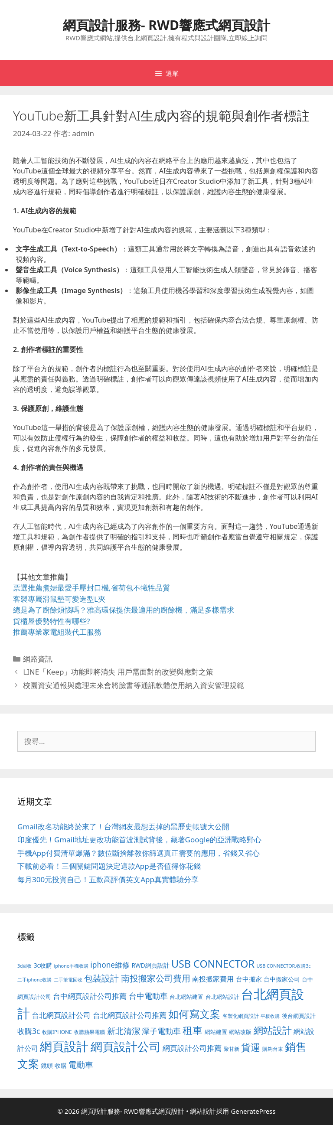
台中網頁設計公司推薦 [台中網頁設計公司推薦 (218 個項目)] (90, 996)
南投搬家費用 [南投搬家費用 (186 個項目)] (213, 979)
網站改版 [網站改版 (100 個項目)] (240, 1032)
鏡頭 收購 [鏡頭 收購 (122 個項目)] (54, 1065)
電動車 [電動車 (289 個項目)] (81, 1064)
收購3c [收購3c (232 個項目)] (28, 1031)
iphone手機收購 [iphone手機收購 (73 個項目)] (71, 965)
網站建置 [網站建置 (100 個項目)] (216, 1032)
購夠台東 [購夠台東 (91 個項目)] (272, 1049)
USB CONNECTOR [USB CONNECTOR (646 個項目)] (213, 964)
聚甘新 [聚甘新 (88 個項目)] (231, 1048)
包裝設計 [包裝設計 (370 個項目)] (101, 978)
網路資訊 (37, 659)
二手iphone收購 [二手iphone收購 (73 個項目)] (34, 979)
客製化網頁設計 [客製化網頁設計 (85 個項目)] (240, 1016)
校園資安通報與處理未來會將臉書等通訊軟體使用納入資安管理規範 (133, 685)
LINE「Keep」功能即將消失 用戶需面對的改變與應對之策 (118, 672)
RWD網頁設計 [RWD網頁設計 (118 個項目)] (151, 965)
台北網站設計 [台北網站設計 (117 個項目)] (222, 997)
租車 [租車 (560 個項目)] (192, 1030)
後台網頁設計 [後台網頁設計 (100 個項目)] (299, 1016)
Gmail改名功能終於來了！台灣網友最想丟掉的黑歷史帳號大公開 (123, 827)
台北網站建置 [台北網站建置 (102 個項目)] (186, 997)
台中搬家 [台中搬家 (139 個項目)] (249, 979)
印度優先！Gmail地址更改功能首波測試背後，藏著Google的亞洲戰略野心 (139, 840)
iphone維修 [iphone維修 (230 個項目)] (110, 964)
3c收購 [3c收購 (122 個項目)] (43, 965)
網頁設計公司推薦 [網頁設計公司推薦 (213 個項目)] (192, 1048)
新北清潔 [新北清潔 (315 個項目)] (123, 1031)
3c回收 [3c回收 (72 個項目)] (24, 966)
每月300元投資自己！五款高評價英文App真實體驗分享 (108, 879)
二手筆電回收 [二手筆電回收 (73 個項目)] (68, 979)
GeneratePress (253, 1111)
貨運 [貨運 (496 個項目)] (250, 1047)
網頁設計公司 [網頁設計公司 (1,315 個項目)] (126, 1046)
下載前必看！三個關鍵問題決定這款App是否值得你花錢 (109, 866)
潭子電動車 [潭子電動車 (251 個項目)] (161, 1031)
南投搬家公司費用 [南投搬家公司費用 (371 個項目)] (155, 978)
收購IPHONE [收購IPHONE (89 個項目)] (57, 1031)
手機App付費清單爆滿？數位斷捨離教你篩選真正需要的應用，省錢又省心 (138, 853)
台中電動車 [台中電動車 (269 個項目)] (148, 995)
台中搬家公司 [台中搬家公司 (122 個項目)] (282, 979)
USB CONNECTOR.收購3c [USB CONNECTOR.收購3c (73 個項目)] (283, 965)
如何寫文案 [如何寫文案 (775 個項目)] (194, 1014)
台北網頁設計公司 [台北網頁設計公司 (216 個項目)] (61, 1015)
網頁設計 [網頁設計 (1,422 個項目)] (64, 1046)
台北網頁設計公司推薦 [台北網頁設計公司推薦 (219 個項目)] (129, 1015)
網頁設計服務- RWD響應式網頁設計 (166, 25)
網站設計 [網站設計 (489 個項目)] (273, 1030)
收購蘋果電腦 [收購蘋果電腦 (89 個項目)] (89, 1031)
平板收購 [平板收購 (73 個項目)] (270, 1016)
